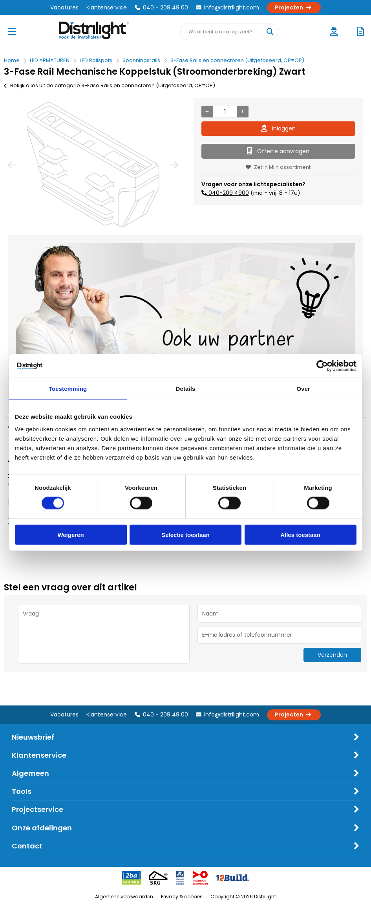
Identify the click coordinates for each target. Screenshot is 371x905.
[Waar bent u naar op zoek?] (270, 32)
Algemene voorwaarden (124, 896)
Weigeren (70, 534)
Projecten (294, 7)
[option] (93, 164)
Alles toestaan (300, 534)
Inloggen (278, 128)
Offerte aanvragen (278, 151)
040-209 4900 (228, 193)
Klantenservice (106, 7)
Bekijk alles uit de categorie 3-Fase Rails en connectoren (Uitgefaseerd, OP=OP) (109, 85)
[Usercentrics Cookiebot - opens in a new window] (322, 366)
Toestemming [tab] (68, 388)
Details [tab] (186, 388)
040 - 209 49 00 (161, 7)
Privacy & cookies (182, 896)
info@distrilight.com (227, 7)
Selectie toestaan (185, 534)
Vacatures (64, 7)
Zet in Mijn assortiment (278, 167)
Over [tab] (303, 388)
